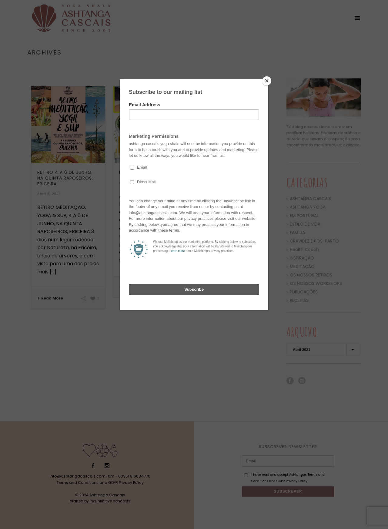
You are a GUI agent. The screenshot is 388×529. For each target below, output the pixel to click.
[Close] (266, 80)
